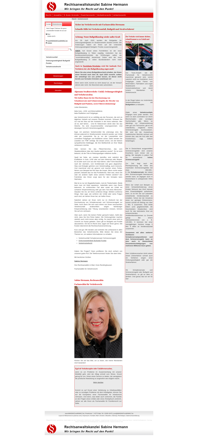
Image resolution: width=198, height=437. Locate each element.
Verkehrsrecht (104, 15)
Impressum (86, 415)
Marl (97, 415)
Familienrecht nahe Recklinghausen (89, 421)
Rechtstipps (58, 83)
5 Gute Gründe (71, 15)
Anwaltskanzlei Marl (104, 421)
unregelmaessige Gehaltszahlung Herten (111, 420)
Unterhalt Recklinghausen (139, 420)
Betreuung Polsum (127, 420)
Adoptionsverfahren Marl (116, 421)
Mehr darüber (98, 382)
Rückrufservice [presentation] (57, 24)
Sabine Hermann (81, 261)
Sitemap (114, 415)
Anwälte (58, 15)
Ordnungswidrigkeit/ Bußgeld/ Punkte (92, 241)
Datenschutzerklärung (132, 415)
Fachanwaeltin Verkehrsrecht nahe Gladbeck (88, 420)
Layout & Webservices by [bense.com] (70, 415)
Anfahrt (50, 43)
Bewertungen (58, 76)
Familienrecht (88, 15)
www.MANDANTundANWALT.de (74, 413)
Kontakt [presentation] (48, 24)
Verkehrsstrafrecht (85, 243)
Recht (49, 15)
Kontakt (92, 415)
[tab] (48, 24)
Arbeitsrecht (119, 15)
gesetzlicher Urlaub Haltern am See (66, 420)
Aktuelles (58, 90)
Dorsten (102, 415)
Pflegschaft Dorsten (51, 420)
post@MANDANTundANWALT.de (58, 40)
